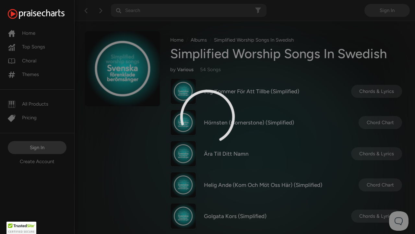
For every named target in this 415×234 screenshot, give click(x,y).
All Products (28, 104)
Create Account (37, 161)
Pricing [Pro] (22, 118)
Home (21, 33)
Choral (22, 61)
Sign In (37, 147)
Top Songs (26, 47)
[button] (21, 228)
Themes (23, 74)
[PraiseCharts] (44, 14)
